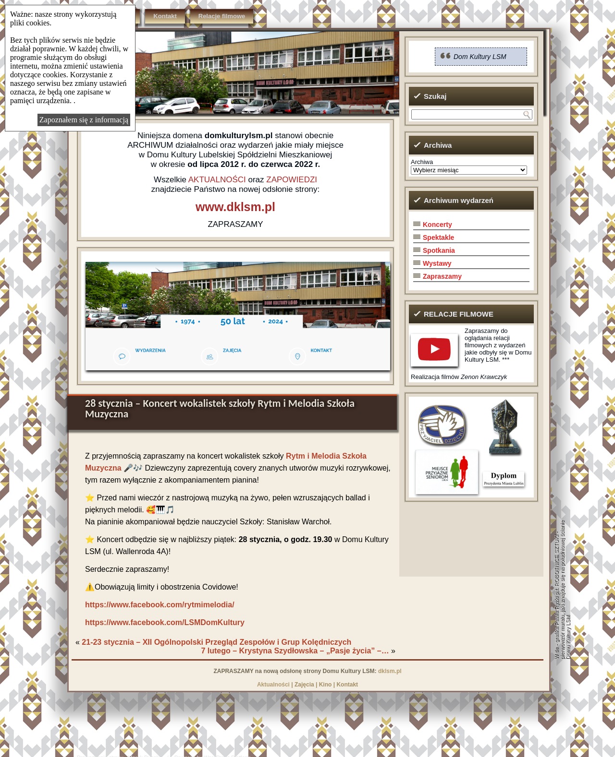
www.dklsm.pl (235, 206)
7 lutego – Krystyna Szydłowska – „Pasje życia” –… (295, 651)
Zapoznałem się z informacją (83, 120)
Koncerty (437, 224)
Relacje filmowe (222, 16)
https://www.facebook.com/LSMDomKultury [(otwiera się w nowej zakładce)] (165, 622)
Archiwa (422, 162)
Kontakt (164, 16)
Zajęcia (304, 684)
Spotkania (439, 250)
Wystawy (437, 263)
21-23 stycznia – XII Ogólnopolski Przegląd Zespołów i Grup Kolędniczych (216, 642)
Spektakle (438, 237)
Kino (325, 684)
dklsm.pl (390, 671)
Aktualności (273, 684)
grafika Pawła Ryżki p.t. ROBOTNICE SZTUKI (556, 589)
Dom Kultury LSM (480, 56)
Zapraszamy (442, 276)
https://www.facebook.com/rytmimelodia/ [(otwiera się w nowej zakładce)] (159, 605)
